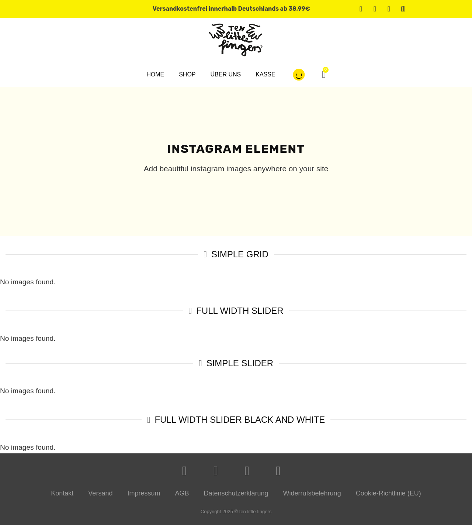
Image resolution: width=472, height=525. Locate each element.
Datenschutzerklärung (236, 493)
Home (155, 74)
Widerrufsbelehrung (312, 493)
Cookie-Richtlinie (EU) (388, 493)
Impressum (143, 493)
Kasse (265, 74)
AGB (182, 493)
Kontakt (62, 493)
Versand (100, 493)
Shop (187, 74)
